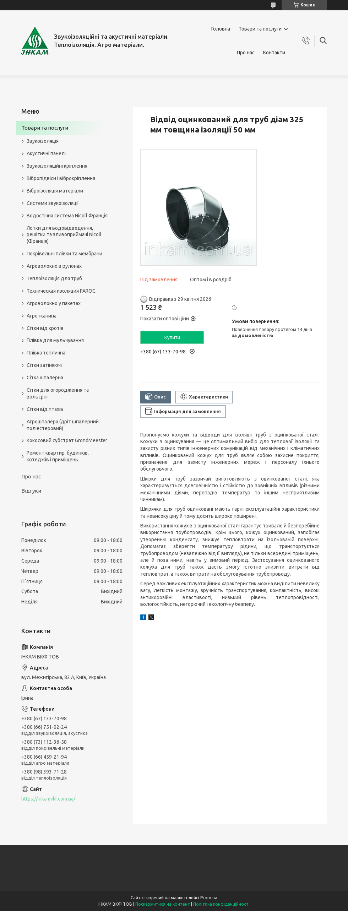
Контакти (274, 52)
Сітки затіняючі (44, 365)
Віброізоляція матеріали (55, 191)
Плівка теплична (46, 353)
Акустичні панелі (46, 153)
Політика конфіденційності (221, 904)
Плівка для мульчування (55, 340)
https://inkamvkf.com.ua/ (48, 799)
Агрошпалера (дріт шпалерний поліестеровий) (63, 425)
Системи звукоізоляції (53, 203)
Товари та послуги (260, 29)
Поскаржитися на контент (162, 904)
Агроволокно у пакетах (54, 303)
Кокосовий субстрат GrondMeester (67, 440)
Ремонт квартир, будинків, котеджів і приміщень (58, 456)
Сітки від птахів (45, 409)
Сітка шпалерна (45, 377)
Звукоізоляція (43, 141)
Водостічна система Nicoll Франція (67, 215)
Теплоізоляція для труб (54, 278)
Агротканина (41, 316)
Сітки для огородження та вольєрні (58, 393)
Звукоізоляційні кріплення (57, 166)
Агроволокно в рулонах (54, 266)
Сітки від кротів (45, 328)
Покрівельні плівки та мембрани (64, 253)
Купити (172, 337)
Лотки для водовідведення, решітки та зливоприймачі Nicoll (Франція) (64, 234)
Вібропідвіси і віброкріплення (61, 178)
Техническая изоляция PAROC (61, 291)
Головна (220, 29)
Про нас (246, 52)
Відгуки (31, 491)
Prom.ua (208, 897)
